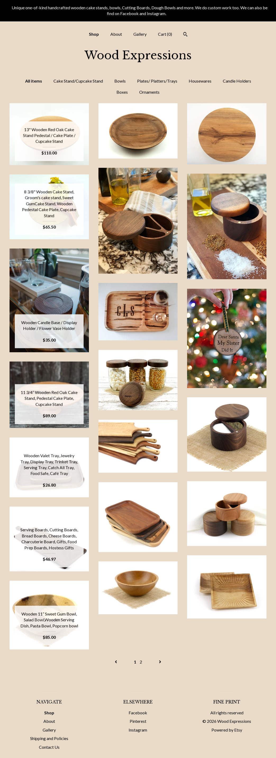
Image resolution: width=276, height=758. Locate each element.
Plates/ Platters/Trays (157, 80)
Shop (94, 34)
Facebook (138, 712)
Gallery (140, 34)
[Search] (185, 35)
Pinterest (138, 721)
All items (33, 80)
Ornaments (149, 91)
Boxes (122, 91)
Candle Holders (237, 80)
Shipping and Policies (49, 738)
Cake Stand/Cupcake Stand (78, 80)
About (116, 34)
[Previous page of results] (116, 661)
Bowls (120, 80)
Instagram (138, 729)
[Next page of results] (160, 661)
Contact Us (49, 747)
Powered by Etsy (226, 729)
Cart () (165, 34)
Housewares (200, 80)
